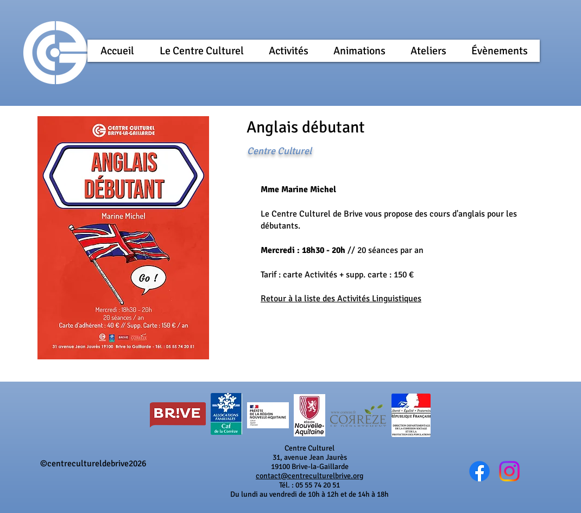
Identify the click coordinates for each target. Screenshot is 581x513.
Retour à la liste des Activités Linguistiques (341, 298)
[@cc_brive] (509, 471)
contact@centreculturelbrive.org (309, 475)
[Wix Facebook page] (479, 471)
